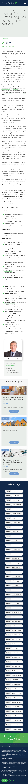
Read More (14, 411)
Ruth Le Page (8, 270)
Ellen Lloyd (7, 289)
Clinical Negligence (17, 581)
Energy (16, 495)
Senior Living (17, 549)
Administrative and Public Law (17, 567)
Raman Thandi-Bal (9, 329)
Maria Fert (7, 266)
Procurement (17, 697)
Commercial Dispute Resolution (17, 590)
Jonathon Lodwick (9, 302)
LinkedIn (6, 43)
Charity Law (17, 576)
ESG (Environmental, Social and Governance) (17, 617)
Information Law (17, 652)
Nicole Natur (7, 320)
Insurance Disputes (16, 661)
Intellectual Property (17, 670)
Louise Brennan (8, 311)
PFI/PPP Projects (17, 679)
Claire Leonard (22, 87)
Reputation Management (17, 724)
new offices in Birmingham (11, 192)
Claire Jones (8, 92)
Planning (17, 688)
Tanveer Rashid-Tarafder (11, 277)
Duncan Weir (14, 126)
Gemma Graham (8, 293)
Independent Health (16, 518)
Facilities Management (17, 621)
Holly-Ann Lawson (9, 298)
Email (10, 43)
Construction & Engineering (17, 599)
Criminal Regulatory (16, 608)
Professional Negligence (17, 706)
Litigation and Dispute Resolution (17, 675)
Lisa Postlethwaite (9, 309)
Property (17, 715)
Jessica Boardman (9, 258)
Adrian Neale (21, 98)
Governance (17, 625)
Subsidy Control (17, 729)
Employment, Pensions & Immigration (17, 612)
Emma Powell (8, 291)
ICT (17, 648)
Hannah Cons (8, 296)
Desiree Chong (8, 251)
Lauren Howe (8, 307)
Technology (16, 563)
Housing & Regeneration (17, 513)
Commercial (17, 585)
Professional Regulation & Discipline (17, 711)
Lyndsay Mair (8, 316)
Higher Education (17, 509)
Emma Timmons (5, 88)
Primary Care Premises (17, 693)
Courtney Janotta (9, 247)
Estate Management (17, 500)
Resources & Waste (16, 545)
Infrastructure (17, 522)
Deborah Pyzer (8, 286)
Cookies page (4, 755)
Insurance (17, 527)
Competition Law (17, 594)
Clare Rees (7, 244)
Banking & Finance (17, 572)
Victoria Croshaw (9, 331)
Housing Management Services (17, 643)
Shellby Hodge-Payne (10, 275)
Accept (4, 780)
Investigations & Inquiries (17, 666)
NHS (17, 540)
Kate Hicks (7, 223)
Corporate (16, 603)
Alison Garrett (8, 242)
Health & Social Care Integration (17, 634)
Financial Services (17, 504)
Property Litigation (17, 720)
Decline (12, 780)
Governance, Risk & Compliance (17, 630)
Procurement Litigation (17, 702)
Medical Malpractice (17, 684)
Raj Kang (15, 88)
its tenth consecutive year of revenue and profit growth (13, 200)
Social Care (16, 554)
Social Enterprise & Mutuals (17, 558)
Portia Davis (7, 324)
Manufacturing (16, 536)
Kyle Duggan (7, 262)
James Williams (8, 255)
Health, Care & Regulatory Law (17, 639)
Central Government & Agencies (17, 491)
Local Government (17, 531)
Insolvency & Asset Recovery (17, 657)
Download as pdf (10, 46)
